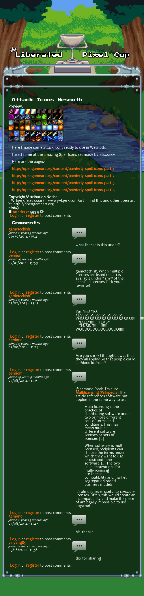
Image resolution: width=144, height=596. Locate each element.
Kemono (15, 340)
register (32, 216)
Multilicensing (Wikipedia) (97, 393)
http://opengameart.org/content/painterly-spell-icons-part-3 (63, 183)
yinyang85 (17, 543)
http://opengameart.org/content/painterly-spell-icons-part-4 (63, 190)
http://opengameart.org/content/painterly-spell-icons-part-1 (63, 169)
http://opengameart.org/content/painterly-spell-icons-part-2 (63, 176)
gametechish (19, 229)
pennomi (15, 256)
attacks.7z (21, 212)
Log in (15, 216)
